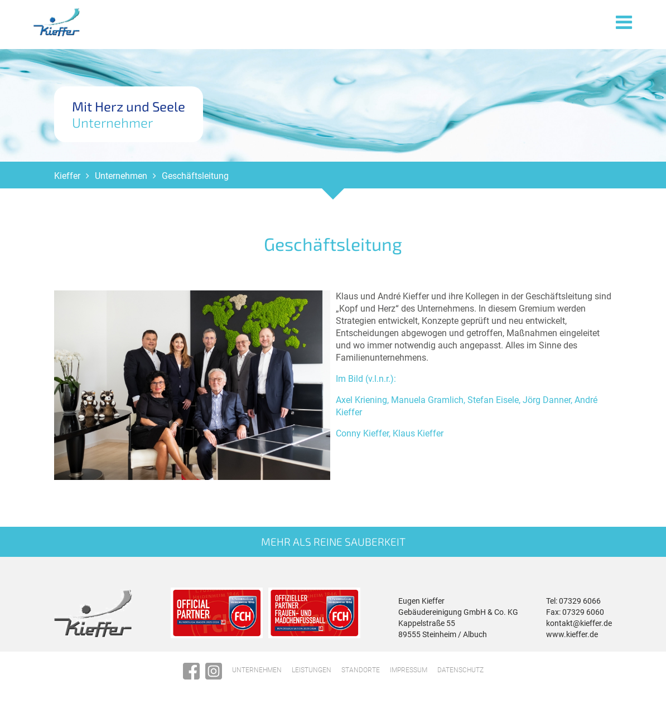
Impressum (408, 676)
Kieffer (67, 181)
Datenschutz (460, 676)
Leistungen (311, 676)
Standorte (360, 676)
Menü (624, 21)
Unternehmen (121, 181)
